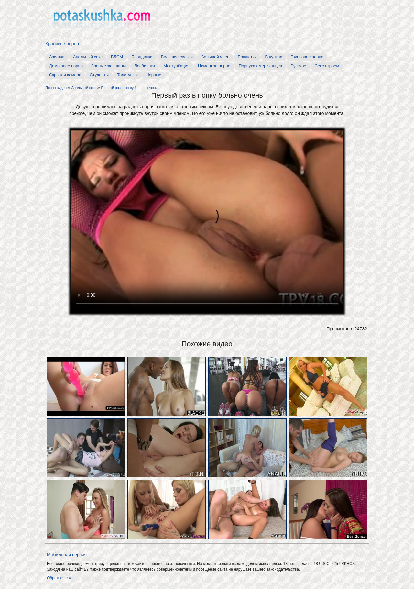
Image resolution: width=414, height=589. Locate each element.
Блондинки (142, 56)
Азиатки (57, 56)
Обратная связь (61, 578)
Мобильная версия (67, 554)
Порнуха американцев (260, 65)
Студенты (99, 74)
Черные (153, 74)
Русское (298, 65)
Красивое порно (62, 43)
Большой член (215, 56)
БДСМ (117, 56)
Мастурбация (176, 65)
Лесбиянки (144, 65)
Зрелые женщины (108, 65)
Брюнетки (247, 56)
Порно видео (56, 88)
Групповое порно (306, 56)
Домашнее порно (66, 65)
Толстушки (127, 74)
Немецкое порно (214, 65)
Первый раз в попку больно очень (129, 88)
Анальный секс (88, 56)
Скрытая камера (65, 74)
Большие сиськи (177, 56)
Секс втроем (327, 65)
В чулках (273, 56)
